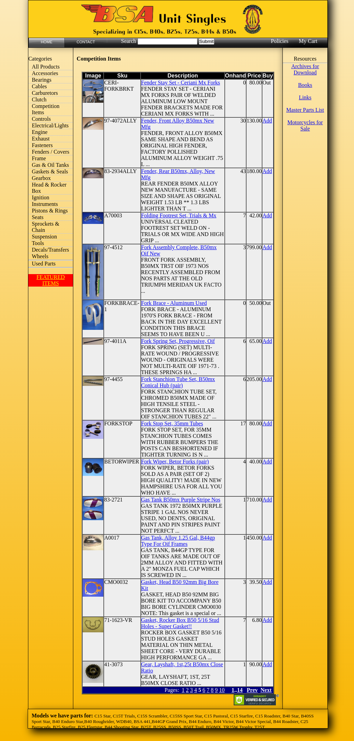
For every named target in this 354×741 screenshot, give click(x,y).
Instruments (45, 204)
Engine (39, 132)
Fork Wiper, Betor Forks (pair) (175, 461)
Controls (41, 119)
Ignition (40, 197)
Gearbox (41, 178)
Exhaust (41, 139)
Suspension (44, 237)
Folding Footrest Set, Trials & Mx (178, 215)
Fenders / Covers (50, 152)
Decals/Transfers (50, 250)
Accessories (45, 73)
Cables (39, 86)
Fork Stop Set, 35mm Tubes (172, 423)
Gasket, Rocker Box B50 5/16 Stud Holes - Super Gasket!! (180, 623)
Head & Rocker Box (49, 188)
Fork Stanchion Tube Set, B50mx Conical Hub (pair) (178, 382)
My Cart (308, 41)
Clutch (39, 99)
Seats (38, 217)
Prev (252, 690)
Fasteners (42, 145)
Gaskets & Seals (50, 171)
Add (267, 121)
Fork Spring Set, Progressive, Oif (178, 341)
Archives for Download (305, 69)
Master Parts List (305, 110)
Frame (39, 158)
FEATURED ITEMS (50, 280)
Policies (280, 41)
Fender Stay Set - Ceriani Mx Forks (180, 82)
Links (305, 97)
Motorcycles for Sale (305, 125)
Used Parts (44, 263)
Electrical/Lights (50, 125)
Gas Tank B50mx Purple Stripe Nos (180, 500)
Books (305, 85)
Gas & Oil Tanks (50, 165)
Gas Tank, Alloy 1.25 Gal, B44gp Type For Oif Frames (178, 541)
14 (240, 690)
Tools (38, 243)
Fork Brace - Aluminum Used (174, 303)
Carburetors (45, 93)
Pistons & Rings (50, 211)
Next (266, 690)
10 (222, 690)
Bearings (42, 80)
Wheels (40, 256)
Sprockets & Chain (45, 227)
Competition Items (45, 109)
